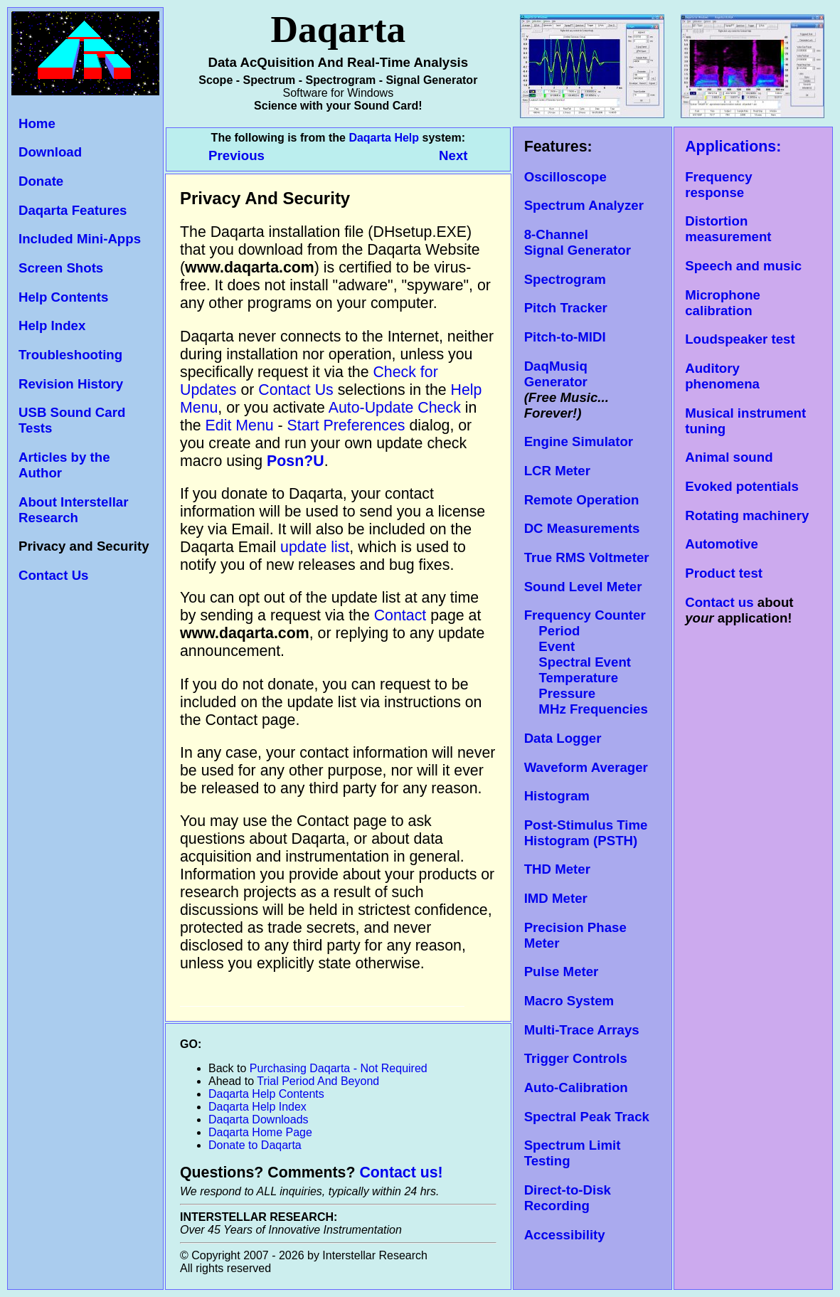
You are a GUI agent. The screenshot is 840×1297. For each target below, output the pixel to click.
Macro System (569, 1000)
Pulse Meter (561, 971)
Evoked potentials (742, 486)
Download (50, 151)
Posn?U (295, 461)
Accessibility (564, 1234)
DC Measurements (582, 528)
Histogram (557, 795)
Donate (40, 181)
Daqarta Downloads (258, 1119)
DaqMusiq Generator (556, 374)
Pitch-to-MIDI (565, 336)
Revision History (70, 383)
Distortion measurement (728, 228)
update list (314, 547)
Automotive (721, 543)
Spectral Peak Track (586, 1116)
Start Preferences (346, 425)
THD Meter (557, 869)
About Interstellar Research (73, 509)
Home (36, 123)
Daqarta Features (72, 210)
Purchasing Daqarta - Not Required (338, 1068)
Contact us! (400, 1172)
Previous (238, 155)
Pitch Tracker (565, 307)
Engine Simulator (578, 441)
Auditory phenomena (722, 376)
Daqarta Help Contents (266, 1094)
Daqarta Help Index (257, 1107)
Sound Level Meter (583, 586)
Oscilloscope (565, 176)
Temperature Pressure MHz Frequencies (586, 693)
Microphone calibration (722, 302)
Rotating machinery (747, 515)
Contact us (719, 602)
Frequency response (718, 184)
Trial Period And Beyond (318, 1081)
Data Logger (563, 738)
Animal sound (728, 457)
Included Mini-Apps (79, 238)
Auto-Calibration (576, 1087)
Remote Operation (581, 499)
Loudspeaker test (739, 339)
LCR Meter (557, 470)
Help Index (51, 325)
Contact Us (53, 575)
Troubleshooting (70, 354)
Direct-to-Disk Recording (567, 1197)
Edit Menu (240, 425)
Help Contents (63, 297)
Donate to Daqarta (255, 1145)
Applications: (733, 146)
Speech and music (743, 265)
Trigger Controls (575, 1058)
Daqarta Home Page (260, 1132)
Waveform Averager (586, 767)
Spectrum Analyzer (584, 205)
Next (453, 155)
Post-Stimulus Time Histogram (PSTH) (586, 832)
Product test (723, 573)
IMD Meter (556, 898)
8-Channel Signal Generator (577, 242)
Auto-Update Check (395, 407)
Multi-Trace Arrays (581, 1029)
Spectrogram (565, 279)
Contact (402, 615)
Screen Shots (60, 267)
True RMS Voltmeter (586, 557)
